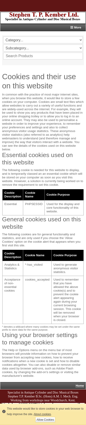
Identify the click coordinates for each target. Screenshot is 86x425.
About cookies (42, 414)
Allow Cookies (45, 419)
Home (80, 385)
